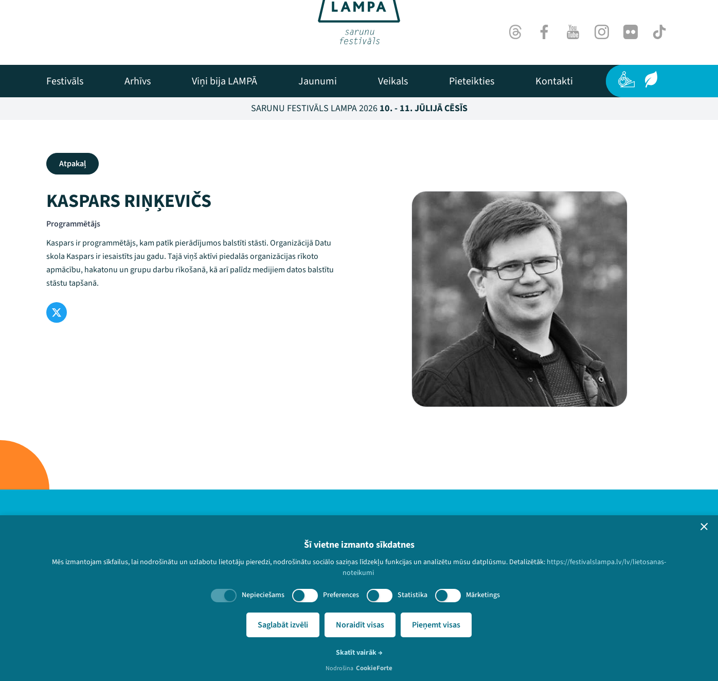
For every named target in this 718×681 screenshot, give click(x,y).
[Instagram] (601, 32)
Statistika (412, 595)
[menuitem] (64, 81)
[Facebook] (544, 32)
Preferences (341, 595)
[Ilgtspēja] (651, 79)
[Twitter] (56, 312)
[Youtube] (573, 32)
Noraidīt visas (360, 625)
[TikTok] (659, 32)
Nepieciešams (263, 595)
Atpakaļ (72, 163)
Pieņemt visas (436, 625)
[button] (704, 526)
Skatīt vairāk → (359, 653)
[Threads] (515, 32)
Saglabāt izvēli (283, 625)
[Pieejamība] (626, 79)
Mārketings (483, 595)
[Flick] (630, 32)
